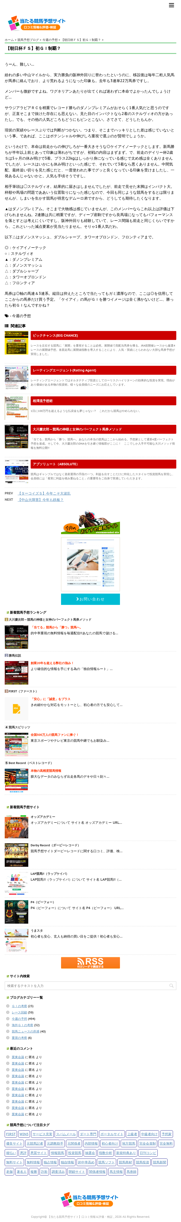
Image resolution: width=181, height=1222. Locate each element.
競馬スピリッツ (19, 727)
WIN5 (24, 1134)
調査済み (58, 1171)
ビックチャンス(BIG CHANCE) (55, 335)
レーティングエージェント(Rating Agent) (64, 370)
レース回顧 (19, 1012)
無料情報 (33, 1162)
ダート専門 (88, 1134)
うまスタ (37, 931)
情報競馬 (57, 1153)
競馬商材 (125, 1162)
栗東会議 (18, 1057)
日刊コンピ (148, 1153)
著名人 (22, 1171)
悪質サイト (38, 1153)
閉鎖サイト (77, 1171)
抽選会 (90, 1153)
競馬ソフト (106, 1162)
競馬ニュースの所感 (25, 1031)
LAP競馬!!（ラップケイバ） (50, 874)
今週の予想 (19, 1019)
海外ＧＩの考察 (22, 1025)
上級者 (132, 1134)
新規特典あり (126, 1153)
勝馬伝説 (15, 656)
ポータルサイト (111, 1134)
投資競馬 (74, 1153)
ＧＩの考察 (19, 1006)
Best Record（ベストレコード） (31, 763)
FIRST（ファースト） (24, 691)
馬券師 (131, 1171)
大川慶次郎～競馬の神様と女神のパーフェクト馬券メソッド (77, 429)
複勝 (33, 1171)
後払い (11, 1153)
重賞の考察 (19, 1038)
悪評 (23, 1153)
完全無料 (166, 1143)
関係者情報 (97, 1171)
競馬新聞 (159, 1162)
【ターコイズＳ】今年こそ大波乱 (44, 493)
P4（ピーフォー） (43, 902)
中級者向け (149, 1134)
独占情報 (50, 1162)
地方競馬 (128, 1143)
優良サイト (14, 1143)
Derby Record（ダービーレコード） (56, 845)
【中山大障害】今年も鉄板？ (41, 499)
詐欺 (44, 1171)
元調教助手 (55, 1143)
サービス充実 (42, 1134)
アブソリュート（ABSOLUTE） (56, 464)
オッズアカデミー (43, 817)
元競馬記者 (35, 1143)
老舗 (9, 1171)
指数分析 (105, 1153)
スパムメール (66, 1134)
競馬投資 (142, 1162)
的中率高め (86, 1162)
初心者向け (110, 1143)
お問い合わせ (90, 599)
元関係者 (74, 1143)
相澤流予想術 (43, 400)
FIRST (11, 1134)
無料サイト (14, 1162)
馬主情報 (116, 1171)
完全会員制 (147, 1143)
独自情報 (67, 1162)
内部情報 (91, 1143)
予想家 (167, 1134)
